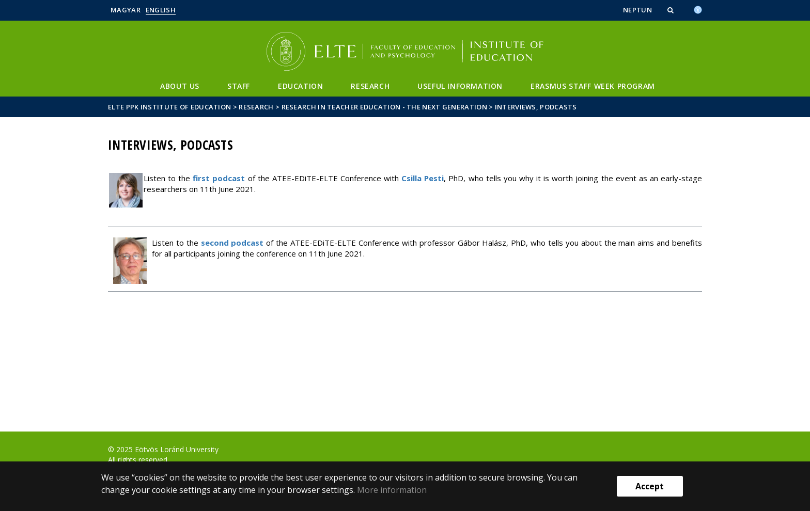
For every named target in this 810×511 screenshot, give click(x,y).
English (161, 9)
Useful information (460, 86)
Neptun (637, 9)
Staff (238, 86)
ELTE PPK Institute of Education (169, 106)
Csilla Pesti (422, 178)
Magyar (126, 9)
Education (300, 86)
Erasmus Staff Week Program (593, 86)
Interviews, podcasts (536, 106)
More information (392, 490)
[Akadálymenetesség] (698, 8)
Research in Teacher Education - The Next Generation (384, 106)
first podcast (219, 178)
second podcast (232, 242)
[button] (671, 9)
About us (179, 86)
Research (370, 86)
